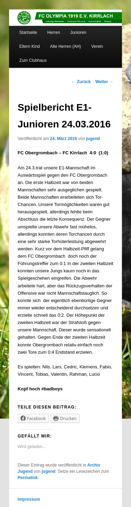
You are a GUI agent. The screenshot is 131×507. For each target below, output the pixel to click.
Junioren (78, 32)
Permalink (28, 477)
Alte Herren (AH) (65, 46)
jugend (93, 138)
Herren (53, 32)
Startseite (28, 32)
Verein (97, 46)
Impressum (29, 499)
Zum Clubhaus (32, 60)
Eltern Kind (29, 46)
